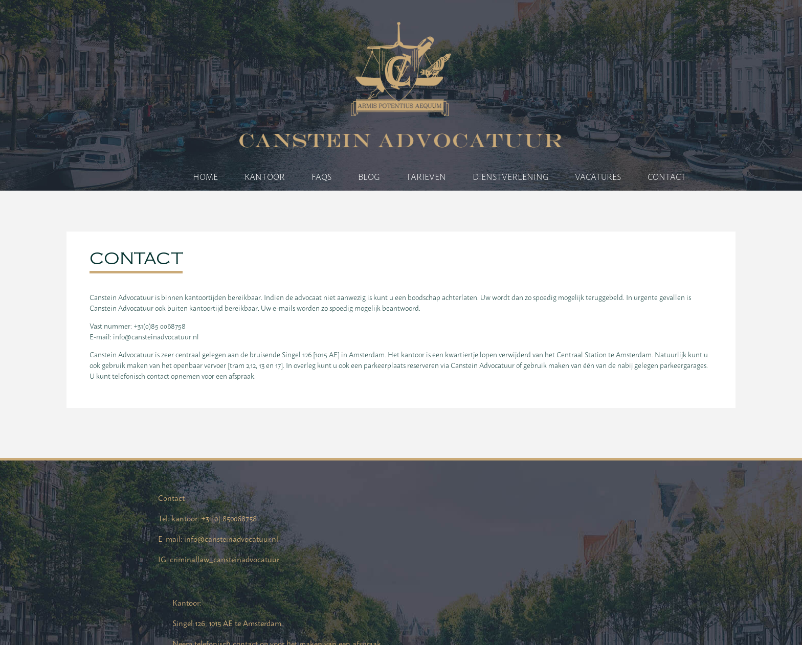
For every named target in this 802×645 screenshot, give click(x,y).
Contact (676, 176)
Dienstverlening (520, 176)
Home (214, 176)
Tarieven (435, 176)
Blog (378, 176)
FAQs (331, 176)
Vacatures (607, 176)
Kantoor (274, 176)
